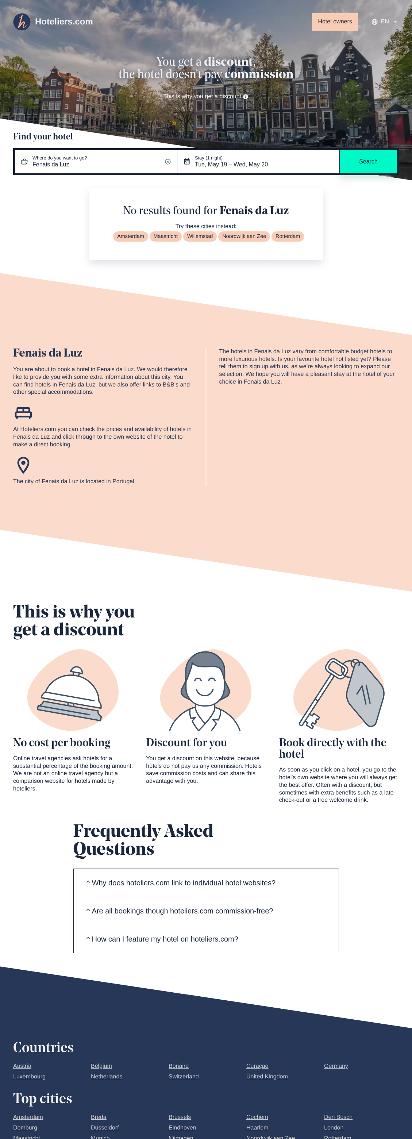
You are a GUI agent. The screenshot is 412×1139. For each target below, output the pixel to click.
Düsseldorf (105, 1128)
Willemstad (200, 236)
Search (368, 161)
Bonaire (179, 1066)
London (333, 1128)
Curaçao (257, 1066)
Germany (336, 1066)
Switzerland (184, 1077)
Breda (99, 1117)
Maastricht (166, 236)
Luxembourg (29, 1077)
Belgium (101, 1066)
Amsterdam (130, 236)
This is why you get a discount (206, 96)
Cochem (257, 1117)
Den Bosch (338, 1117)
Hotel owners (335, 22)
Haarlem (257, 1128)
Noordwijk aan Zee (244, 236)
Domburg (25, 1128)
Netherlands (106, 1077)
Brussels (180, 1117)
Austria (22, 1066)
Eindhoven (182, 1128)
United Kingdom (267, 1077)
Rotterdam (288, 236)
